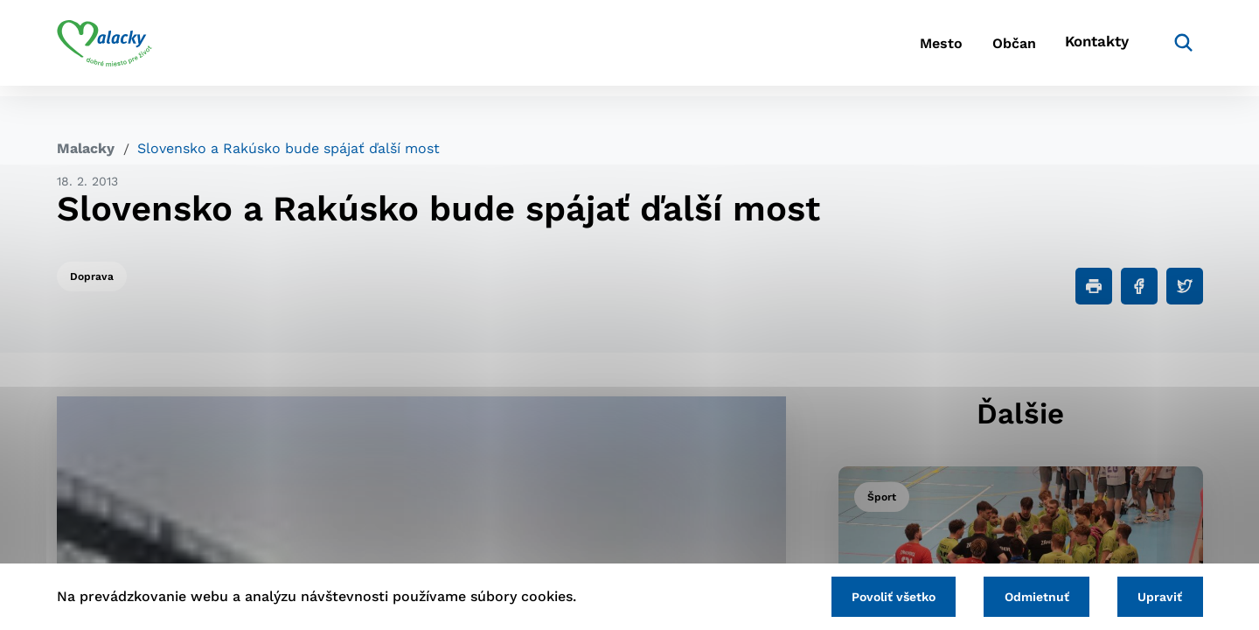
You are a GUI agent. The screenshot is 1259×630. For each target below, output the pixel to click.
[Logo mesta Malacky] (104, 48)
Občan (996, 48)
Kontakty (1092, 48)
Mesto (908, 48)
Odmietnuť (1024, 595)
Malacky (86, 148)
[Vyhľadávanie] (1177, 48)
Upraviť (1156, 595)
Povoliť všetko (873, 595)
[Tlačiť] (1093, 286)
